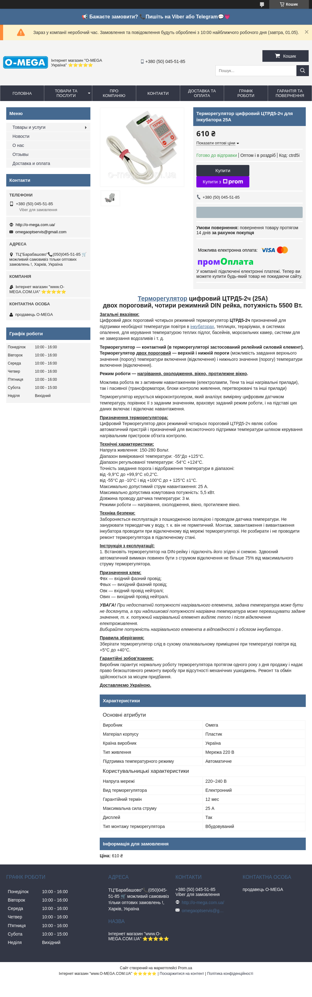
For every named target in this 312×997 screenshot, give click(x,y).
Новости (20, 136)
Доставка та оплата (202, 93)
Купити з (223, 182)
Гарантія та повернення (290, 93)
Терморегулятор (162, 298)
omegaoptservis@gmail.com (40, 232)
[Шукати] (302, 70)
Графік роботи (246, 93)
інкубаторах (202, 326)
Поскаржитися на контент (182, 973)
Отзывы (20, 154)
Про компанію (114, 93)
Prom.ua (185, 968)
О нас (18, 145)
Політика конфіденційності (230, 973)
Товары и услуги (29, 127)
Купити (222, 170)
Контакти (158, 93)
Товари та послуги (66, 93)
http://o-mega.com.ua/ (35, 224)
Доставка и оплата (31, 163)
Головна (22, 93)
